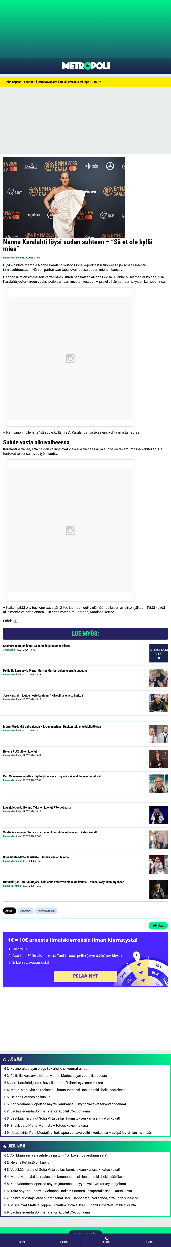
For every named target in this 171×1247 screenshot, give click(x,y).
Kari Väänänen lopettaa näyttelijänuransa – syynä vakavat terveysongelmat (52, 776)
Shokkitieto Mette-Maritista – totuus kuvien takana (36, 857)
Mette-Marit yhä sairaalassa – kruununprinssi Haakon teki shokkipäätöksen (52, 726)
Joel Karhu (9, 649)
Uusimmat (15, 1059)
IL (15, 621)
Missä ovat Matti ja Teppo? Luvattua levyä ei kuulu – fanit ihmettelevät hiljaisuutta (73, 1205)
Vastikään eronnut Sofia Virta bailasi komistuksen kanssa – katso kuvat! (50, 832)
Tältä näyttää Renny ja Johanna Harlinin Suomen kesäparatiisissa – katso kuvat (71, 1191)
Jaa (158, 925)
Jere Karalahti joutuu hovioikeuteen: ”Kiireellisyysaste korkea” (43, 695)
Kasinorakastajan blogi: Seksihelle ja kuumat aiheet (36, 646)
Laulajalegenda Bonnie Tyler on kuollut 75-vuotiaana (37, 807)
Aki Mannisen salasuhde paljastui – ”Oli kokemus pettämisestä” (58, 1155)
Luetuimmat (16, 1146)
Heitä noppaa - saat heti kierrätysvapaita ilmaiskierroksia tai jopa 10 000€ (53, 82)
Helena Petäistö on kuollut (20, 751)
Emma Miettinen (12, 257)
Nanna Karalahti (46, 910)
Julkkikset (25, 910)
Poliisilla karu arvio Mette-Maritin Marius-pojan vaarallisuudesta (45, 670)
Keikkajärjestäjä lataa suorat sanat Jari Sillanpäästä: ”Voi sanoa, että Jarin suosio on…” (76, 1198)
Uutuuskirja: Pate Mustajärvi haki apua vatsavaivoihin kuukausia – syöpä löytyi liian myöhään (63, 882)
